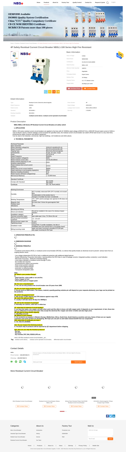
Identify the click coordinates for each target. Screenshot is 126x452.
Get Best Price (74, 88)
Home (38, 2)
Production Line (66, 430)
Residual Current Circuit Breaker (18, 440)
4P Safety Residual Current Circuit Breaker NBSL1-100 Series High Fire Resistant (58, 43)
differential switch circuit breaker (62, 339)
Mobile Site (96, 445)
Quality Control (77, 2)
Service (38, 437)
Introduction (39, 430)
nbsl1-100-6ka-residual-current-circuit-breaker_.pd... (30, 337)
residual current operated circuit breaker (40, 339)
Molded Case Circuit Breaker (17, 437)
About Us (55, 2)
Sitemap (70, 445)
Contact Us (88, 2)
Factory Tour (65, 2)
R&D (63, 437)
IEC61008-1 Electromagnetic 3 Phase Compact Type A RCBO (103, 402)
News (60, 445)
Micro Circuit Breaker (15, 430)
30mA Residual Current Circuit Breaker (22, 401)
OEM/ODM (65, 433)
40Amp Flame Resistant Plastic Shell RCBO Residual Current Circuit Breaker (76, 402)
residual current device (21, 339)
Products (46, 2)
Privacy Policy (83, 445)
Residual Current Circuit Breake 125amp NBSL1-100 (49, 402)
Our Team (38, 440)
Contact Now (89, 88)
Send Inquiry (78, 362)
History (38, 433)
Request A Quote (100, 2)
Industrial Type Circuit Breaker (18, 433)
